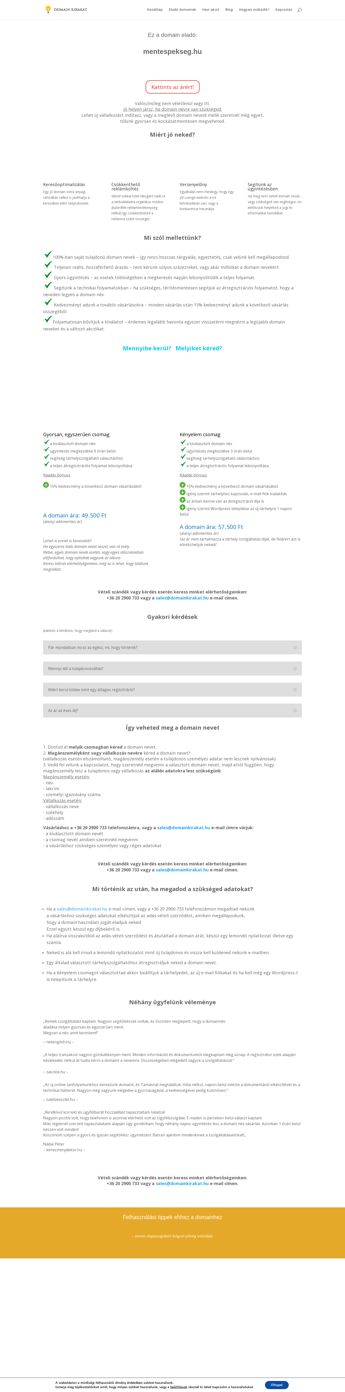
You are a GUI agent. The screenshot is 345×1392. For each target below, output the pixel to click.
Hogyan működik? (254, 10)
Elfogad (277, 1384)
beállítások (177, 1387)
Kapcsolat (284, 10)
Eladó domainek (182, 10)
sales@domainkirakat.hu (182, 598)
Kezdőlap (155, 10)
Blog (229, 10)
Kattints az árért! (172, 86)
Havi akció (210, 10)
